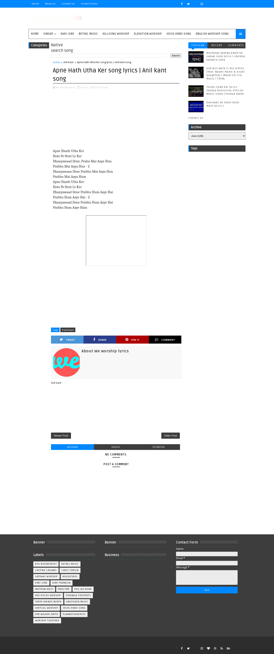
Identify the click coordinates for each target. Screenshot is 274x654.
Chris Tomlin (70, 570)
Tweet (67, 339)
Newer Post (61, 435)
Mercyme (64, 589)
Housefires (70, 576)
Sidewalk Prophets (78, 595)
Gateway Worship (46, 576)
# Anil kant (68, 330)
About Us (50, 3)
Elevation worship (148, 33)
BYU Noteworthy (46, 564)
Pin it (132, 339)
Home (35, 3)
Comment (165, 339)
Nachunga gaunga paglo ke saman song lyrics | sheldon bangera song (225, 56)
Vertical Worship (46, 608)
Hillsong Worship (116, 33)
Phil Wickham (83, 589)
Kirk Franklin (61, 582)
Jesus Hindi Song (178, 33)
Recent (216, 45)
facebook (159, 447)
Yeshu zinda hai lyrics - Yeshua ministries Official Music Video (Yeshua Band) (225, 90)
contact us (195, 117)
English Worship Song (212, 33)
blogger (72, 447)
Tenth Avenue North (48, 601)
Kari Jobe (67, 33)
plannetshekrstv (74, 614)
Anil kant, (103, 87)
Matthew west (44, 589)
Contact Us (68, 3)
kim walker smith (46, 614)
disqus (116, 447)
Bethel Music (88, 33)
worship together (47, 620)
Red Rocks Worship (48, 595)
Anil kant (68, 62)
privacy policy (89, 3)
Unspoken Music (77, 601)
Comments (236, 45)
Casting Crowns (46, 570)
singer (48, 33)
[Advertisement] (116, 121)
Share (100, 339)
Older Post (170, 435)
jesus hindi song (74, 608)
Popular (198, 45)
